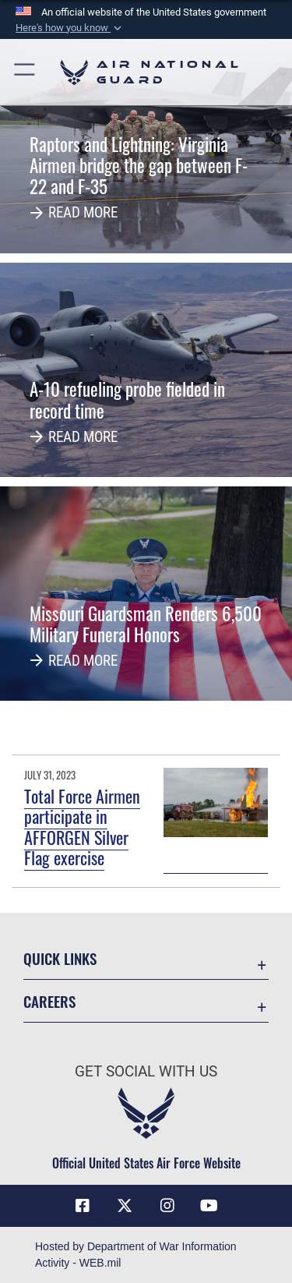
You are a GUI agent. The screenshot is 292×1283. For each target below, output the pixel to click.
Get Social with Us (146, 1071)
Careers (49, 1001)
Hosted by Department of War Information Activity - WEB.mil (136, 1254)
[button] (70, 28)
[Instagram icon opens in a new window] (167, 1206)
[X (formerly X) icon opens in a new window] (124, 1206)
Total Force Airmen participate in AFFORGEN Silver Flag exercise (82, 826)
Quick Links (60, 958)
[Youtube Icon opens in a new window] (209, 1206)
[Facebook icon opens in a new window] (82, 1206)
